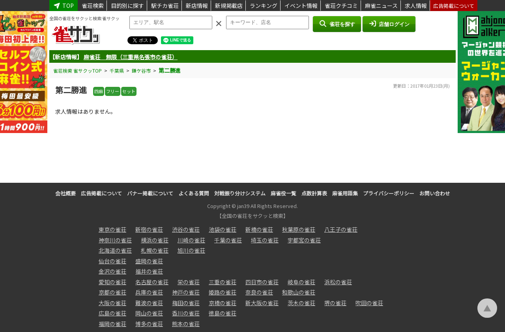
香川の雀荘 (186, 313)
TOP (63, 5)
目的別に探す (127, 5)
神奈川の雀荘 (115, 240)
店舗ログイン (389, 23)
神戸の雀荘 (186, 292)
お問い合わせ (434, 193)
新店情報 (197, 5)
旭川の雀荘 (191, 250)
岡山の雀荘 (149, 313)
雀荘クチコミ (341, 5)
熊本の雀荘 (186, 324)
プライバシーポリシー (388, 193)
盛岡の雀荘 (149, 261)
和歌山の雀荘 (298, 292)
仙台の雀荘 (112, 261)
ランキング (263, 5)
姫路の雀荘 (222, 292)
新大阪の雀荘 (262, 303)
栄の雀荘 (189, 282)
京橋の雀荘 (222, 303)
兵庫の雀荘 (149, 292)
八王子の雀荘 (340, 229)
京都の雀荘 (112, 292)
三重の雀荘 (222, 282)
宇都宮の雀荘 (304, 240)
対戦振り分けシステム (240, 193)
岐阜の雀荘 (301, 282)
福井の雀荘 (149, 271)
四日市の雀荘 (262, 282)
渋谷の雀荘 (186, 229)
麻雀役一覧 (283, 193)
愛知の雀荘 (112, 282)
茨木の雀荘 (301, 303)
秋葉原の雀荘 (298, 229)
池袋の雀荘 (222, 229)
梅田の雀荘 (186, 303)
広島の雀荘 (112, 313)
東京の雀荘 (112, 229)
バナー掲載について (150, 193)
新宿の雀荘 (149, 229)
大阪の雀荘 (112, 303)
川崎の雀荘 (191, 240)
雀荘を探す (337, 23)
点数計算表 (314, 193)
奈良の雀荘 (259, 292)
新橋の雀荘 (259, 229)
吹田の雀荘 (369, 303)
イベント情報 (301, 5)
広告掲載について (453, 5)
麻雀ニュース (381, 5)
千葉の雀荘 (228, 240)
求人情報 (416, 5)
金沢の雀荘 (112, 271)
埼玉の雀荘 (265, 240)
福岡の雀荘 (112, 324)
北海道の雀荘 (115, 250)
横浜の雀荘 (154, 240)
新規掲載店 (229, 5)
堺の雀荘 (335, 303)
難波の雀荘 (149, 303)
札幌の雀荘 (154, 250)
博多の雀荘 (149, 324)
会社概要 (65, 193)
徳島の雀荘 (222, 313)
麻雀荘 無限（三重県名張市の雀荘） (131, 57)
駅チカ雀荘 (165, 5)
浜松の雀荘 (338, 282)
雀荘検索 (93, 5)
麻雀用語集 (345, 193)
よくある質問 (193, 193)
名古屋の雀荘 (151, 282)
